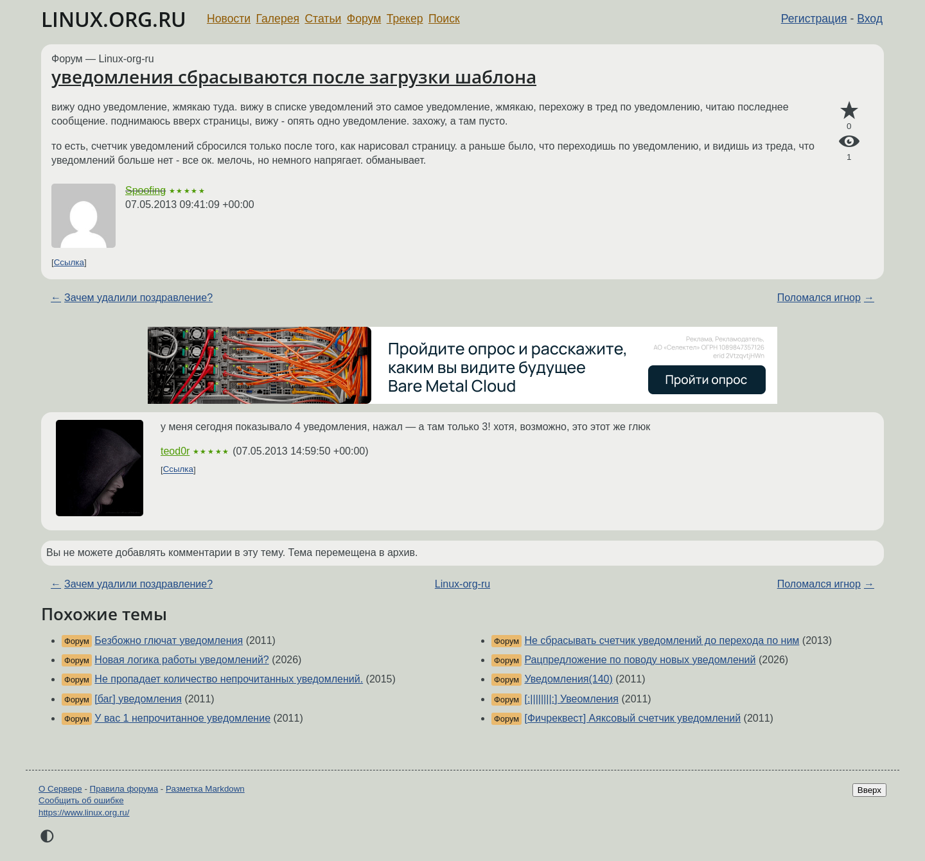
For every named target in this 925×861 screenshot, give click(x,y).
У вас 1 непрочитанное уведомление (182, 718)
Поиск (444, 18)
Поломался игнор (819, 297)
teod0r (175, 451)
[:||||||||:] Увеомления (571, 698)
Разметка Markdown (205, 789)
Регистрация (814, 18)
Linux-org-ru (462, 583)
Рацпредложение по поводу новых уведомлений (639, 659)
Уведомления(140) (568, 679)
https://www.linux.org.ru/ (84, 812)
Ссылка (69, 262)
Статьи (322, 18)
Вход (870, 18)
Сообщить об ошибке (81, 800)
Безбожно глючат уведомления (168, 640)
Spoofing (145, 190)
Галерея (277, 18)
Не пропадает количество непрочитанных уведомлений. (228, 679)
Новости (229, 18)
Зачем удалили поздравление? (138, 297)
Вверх (869, 790)
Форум (364, 18)
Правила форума (124, 789)
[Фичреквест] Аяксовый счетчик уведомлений (632, 718)
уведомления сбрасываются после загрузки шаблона (293, 76)
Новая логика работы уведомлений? (181, 659)
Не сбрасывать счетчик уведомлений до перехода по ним (661, 640)
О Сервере (60, 789)
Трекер (405, 18)
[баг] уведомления (138, 698)
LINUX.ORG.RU (113, 19)
